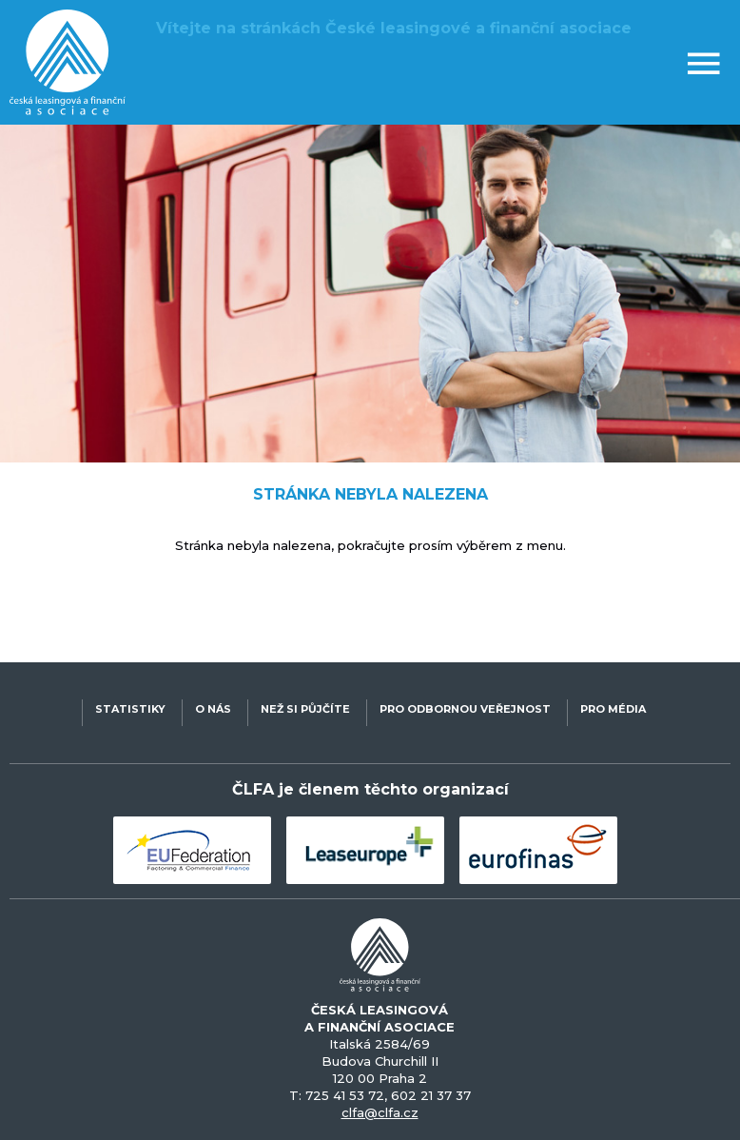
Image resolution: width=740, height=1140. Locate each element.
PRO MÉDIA (613, 709)
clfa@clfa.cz (380, 1112)
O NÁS (213, 709)
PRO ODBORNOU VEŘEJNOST (465, 709)
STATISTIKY (130, 709)
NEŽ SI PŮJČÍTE (305, 709)
